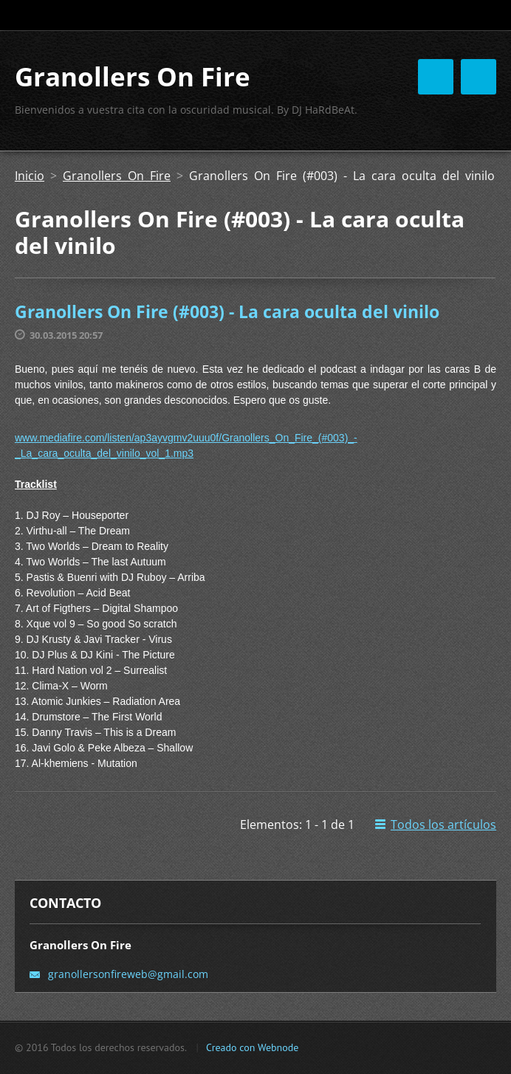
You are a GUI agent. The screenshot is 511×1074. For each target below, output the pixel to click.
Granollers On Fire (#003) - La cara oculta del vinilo (227, 311)
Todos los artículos (443, 824)
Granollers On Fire (117, 176)
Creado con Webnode (252, 1047)
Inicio (29, 176)
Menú (478, 76)
